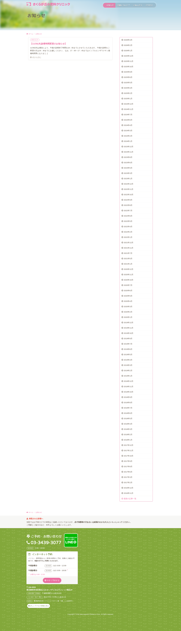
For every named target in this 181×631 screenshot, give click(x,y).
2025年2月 (128, 93)
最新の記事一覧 (130, 499)
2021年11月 (128, 248)
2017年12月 (128, 445)
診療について (123, 5)
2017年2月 (128, 482)
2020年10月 (128, 280)
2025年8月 (128, 72)
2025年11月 (128, 61)
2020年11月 (128, 274)
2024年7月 (128, 115)
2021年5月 (128, 258)
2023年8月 (128, 157)
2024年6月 (128, 120)
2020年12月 (128, 269)
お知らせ (110, 5)
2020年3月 (128, 306)
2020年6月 (128, 290)
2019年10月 (128, 333)
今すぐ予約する (53, 580)
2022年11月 (128, 189)
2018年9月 (128, 397)
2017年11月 (128, 450)
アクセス (149, 5)
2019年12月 (128, 322)
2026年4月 (128, 40)
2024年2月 (128, 136)
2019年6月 (128, 349)
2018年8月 (128, 402)
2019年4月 (128, 360)
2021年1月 (128, 264)
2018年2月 (128, 434)
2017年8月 (128, 466)
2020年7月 (128, 285)
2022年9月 (128, 200)
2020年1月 (128, 317)
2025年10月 (128, 67)
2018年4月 (128, 424)
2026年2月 (128, 45)
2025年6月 (128, 77)
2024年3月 (128, 131)
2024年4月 (128, 125)
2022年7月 (128, 211)
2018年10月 (128, 392)
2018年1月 (128, 440)
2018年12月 (128, 381)
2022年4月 (128, 227)
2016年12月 (128, 488)
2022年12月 (128, 184)
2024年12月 (128, 104)
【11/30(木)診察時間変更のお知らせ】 (48, 44)
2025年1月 (128, 99)
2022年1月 (128, 237)
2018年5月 (128, 418)
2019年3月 (128, 365)
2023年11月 (128, 152)
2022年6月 (128, 216)
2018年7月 (128, 408)
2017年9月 (128, 461)
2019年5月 (128, 354)
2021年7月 (128, 253)
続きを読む (36, 57)
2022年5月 (128, 221)
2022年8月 (128, 205)
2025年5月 (128, 83)
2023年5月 (128, 168)
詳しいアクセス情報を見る (39, 606)
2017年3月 (128, 477)
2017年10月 (128, 456)
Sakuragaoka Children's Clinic (90, 614)
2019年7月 (128, 344)
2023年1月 (128, 179)
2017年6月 (128, 472)
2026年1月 (128, 51)
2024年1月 (128, 141)
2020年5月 (128, 296)
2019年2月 (128, 370)
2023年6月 (128, 163)
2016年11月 (128, 493)
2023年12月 (128, 147)
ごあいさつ (137, 5)
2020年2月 (128, 312)
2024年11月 (128, 109)
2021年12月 (128, 242)
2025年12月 (128, 56)
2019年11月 (128, 328)
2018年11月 (128, 386)
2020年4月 (128, 301)
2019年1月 (128, 376)
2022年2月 (128, 232)
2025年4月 (128, 88)
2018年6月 (128, 413)
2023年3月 (128, 173)
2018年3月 (128, 429)
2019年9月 (128, 338)
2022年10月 (128, 195)
